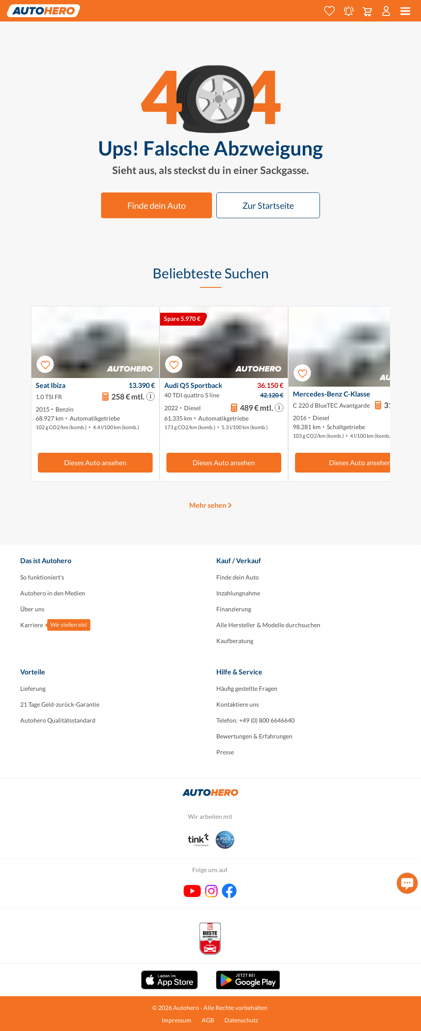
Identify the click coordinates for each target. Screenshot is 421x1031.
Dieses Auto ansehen (95, 462)
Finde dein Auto (156, 205)
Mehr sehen (207, 505)
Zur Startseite (268, 205)
